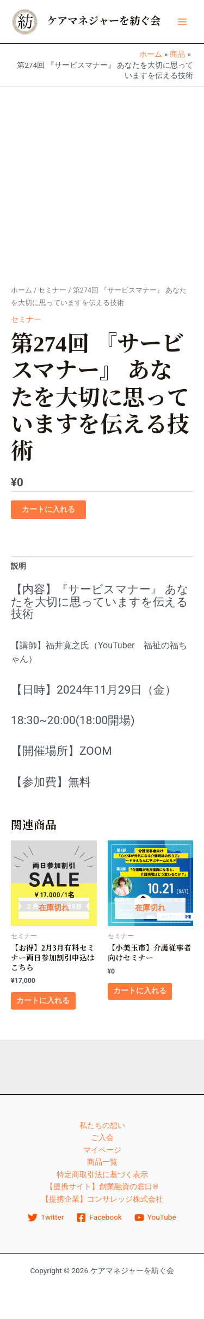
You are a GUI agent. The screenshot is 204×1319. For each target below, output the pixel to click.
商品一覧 (102, 1161)
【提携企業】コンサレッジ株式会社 (102, 1199)
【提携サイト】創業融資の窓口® (102, 1186)
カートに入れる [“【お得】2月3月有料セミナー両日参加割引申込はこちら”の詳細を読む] (43, 1000)
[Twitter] (46, 1217)
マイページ (102, 1149)
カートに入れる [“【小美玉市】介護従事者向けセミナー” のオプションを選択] (139, 990)
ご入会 (102, 1137)
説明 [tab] (18, 566)
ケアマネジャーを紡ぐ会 (103, 21)
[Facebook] (99, 1217)
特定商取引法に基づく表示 (102, 1174)
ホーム (21, 290)
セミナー (52, 290)
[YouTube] (155, 1217)
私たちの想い (102, 1125)
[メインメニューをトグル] (182, 21)
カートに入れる (48, 509)
